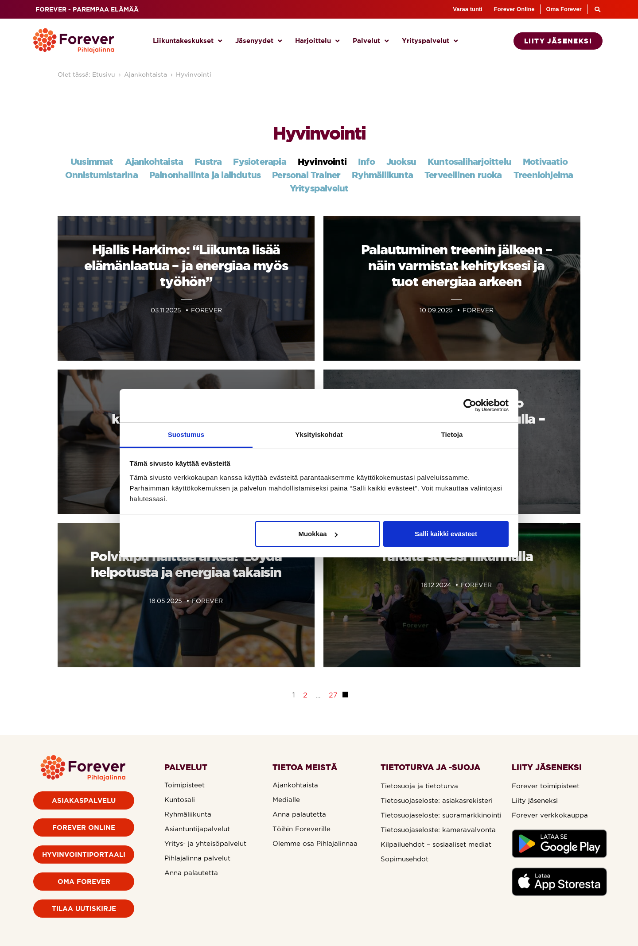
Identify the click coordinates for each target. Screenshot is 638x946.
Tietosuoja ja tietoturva (419, 786)
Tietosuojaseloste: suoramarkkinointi (441, 815)
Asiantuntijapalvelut (197, 829)
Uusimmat (91, 161)
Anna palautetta (191, 872)
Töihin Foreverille (301, 829)
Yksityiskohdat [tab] (318, 434)
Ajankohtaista (145, 74)
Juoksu (401, 161)
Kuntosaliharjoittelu (469, 161)
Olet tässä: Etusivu (86, 74)
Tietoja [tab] (452, 434)
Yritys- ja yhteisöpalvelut (205, 843)
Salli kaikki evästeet (446, 533)
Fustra (208, 161)
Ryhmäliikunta (382, 175)
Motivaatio (545, 161)
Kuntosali (179, 799)
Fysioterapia (259, 161)
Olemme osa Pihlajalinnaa (315, 843)
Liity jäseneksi (535, 800)
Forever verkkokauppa (550, 815)
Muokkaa (317, 533)
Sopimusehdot (404, 859)
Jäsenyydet (258, 41)
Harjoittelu (317, 41)
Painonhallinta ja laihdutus (205, 175)
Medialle (286, 799)
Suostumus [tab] (186, 434)
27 (333, 695)
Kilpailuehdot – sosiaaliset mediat (436, 844)
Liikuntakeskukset (187, 41)
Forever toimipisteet (546, 786)
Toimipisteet (184, 785)
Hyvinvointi (193, 74)
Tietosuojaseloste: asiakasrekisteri (437, 800)
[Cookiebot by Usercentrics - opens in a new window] (470, 405)
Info (366, 161)
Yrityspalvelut (430, 41)
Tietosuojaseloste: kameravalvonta (438, 829)
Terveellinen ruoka (463, 175)
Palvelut (371, 41)
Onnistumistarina (101, 175)
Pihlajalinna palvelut (197, 858)
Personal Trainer (306, 175)
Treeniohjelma (543, 175)
